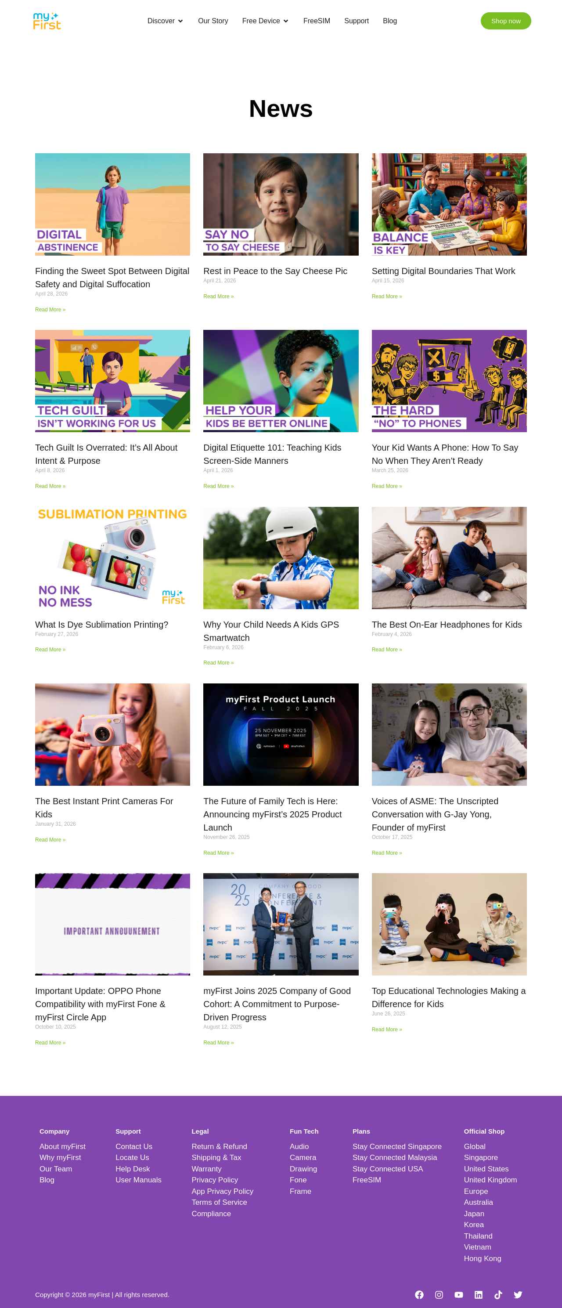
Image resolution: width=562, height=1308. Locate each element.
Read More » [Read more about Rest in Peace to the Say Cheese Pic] (218, 296)
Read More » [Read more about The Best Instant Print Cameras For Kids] (50, 840)
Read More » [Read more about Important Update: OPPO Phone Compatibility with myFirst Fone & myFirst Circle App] (50, 1043)
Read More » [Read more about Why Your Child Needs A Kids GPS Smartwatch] (218, 663)
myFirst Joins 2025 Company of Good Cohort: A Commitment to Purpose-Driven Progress (277, 1004)
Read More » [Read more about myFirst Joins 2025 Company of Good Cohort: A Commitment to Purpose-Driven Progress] (218, 1043)
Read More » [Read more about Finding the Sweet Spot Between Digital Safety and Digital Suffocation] (50, 310)
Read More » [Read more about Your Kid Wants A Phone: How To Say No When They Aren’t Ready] (387, 486)
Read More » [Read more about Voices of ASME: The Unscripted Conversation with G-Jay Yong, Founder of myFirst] (387, 853)
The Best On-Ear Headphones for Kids (447, 624)
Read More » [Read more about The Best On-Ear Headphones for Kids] (387, 650)
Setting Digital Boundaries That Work (443, 271)
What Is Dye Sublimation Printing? (101, 624)
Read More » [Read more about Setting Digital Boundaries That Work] (387, 296)
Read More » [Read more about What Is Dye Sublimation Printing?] (50, 650)
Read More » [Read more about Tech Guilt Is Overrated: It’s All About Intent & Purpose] (50, 486)
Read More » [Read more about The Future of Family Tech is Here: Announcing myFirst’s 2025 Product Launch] (218, 853)
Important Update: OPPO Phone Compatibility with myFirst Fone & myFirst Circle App (100, 1004)
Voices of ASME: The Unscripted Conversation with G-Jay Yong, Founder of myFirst (435, 814)
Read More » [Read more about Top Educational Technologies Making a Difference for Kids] (387, 1029)
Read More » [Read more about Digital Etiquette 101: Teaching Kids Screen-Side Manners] (218, 486)
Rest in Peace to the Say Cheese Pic (275, 271)
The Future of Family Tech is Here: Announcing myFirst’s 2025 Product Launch (272, 814)
